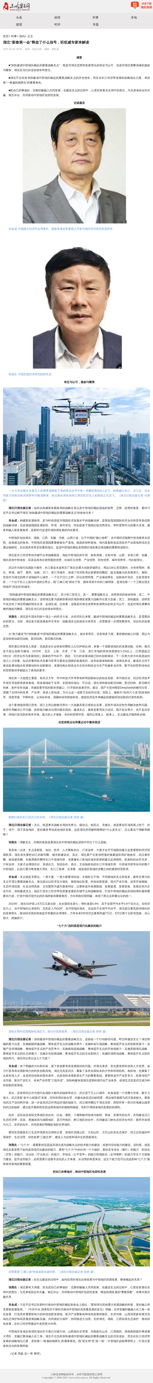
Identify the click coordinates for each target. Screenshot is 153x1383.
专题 (96, 24)
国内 (22, 36)
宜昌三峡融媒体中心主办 (38, 6)
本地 (134, 17)
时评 (57, 24)
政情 (57, 17)
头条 (19, 17)
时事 (96, 17)
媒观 (19, 24)
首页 (6, 36)
